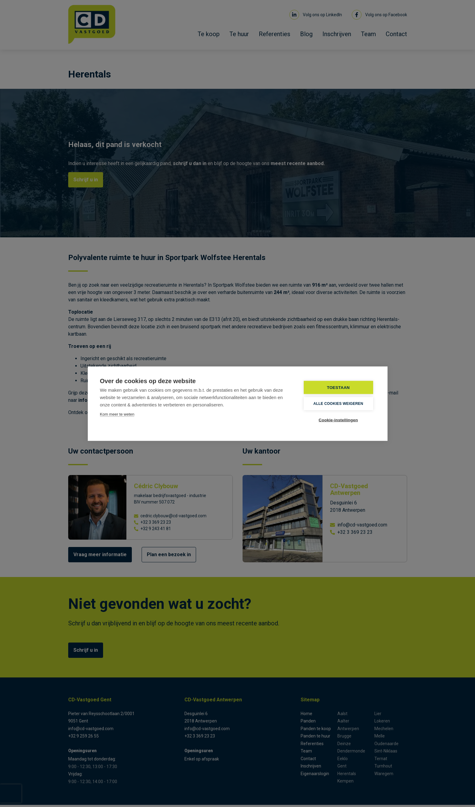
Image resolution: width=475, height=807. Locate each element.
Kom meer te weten (117, 414)
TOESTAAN (338, 387)
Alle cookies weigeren (338, 404)
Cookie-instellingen (338, 419)
